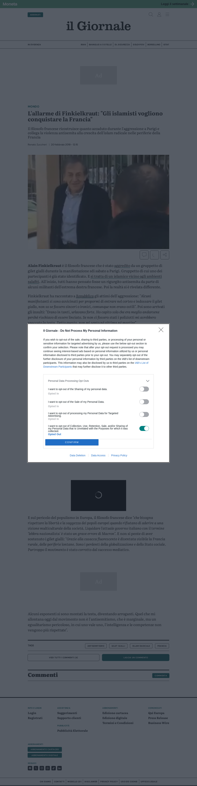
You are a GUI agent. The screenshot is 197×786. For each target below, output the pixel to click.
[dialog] (98, 393)
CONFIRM (72, 442)
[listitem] (98, 381)
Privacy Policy (119, 455)
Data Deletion (77, 455)
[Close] (162, 330)
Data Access (98, 455)
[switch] (144, 389)
